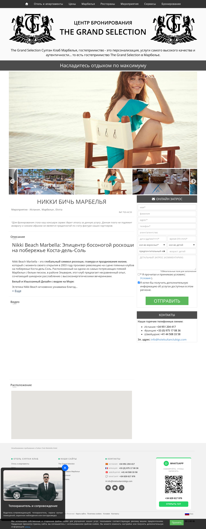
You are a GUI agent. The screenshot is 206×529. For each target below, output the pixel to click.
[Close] (65, 468)
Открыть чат (173, 504)
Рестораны (108, 4)
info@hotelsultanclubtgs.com (169, 339)
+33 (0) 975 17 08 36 (128, 468)
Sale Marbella (63, 468)
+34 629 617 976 (127, 476)
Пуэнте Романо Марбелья (69, 471)
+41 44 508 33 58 (129, 472)
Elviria (59, 209)
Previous (12, 181)
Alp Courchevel (64, 475)
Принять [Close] (177, 522)
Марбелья (88, 4)
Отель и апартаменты (48, 4)
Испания (35, 209)
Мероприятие (19, 209)
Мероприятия (130, 4)
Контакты (115, 514)
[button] (72, 412)
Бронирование (171, 4)
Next (193, 181)
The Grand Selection (66, 464)
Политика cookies (94, 514)
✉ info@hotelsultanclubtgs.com (118, 481)
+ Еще (16, 291)
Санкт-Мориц (63, 479)
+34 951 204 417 (127, 464)
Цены (72, 4)
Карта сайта (81, 514)
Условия (145, 278)
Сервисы (150, 4)
